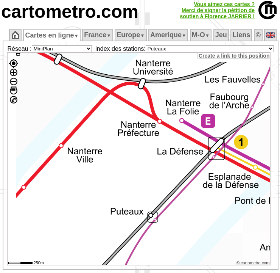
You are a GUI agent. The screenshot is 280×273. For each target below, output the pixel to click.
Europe (131, 35)
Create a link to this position (234, 56)
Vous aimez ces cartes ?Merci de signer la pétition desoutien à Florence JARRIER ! (217, 10)
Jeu (221, 35)
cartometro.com (69, 12)
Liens (241, 35)
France (97, 35)
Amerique (168, 35)
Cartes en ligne (51, 35)
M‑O (201, 35)
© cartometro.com (253, 262)
